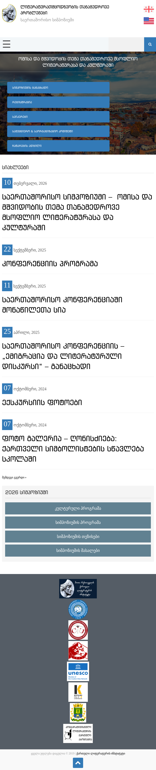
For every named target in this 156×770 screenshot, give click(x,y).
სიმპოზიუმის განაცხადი (30, 87)
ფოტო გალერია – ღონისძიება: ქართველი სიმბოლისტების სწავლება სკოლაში (73, 448)
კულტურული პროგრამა (78, 508)
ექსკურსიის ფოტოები (42, 402)
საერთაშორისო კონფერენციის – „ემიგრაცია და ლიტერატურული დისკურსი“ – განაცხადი (63, 356)
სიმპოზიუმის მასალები (78, 550)
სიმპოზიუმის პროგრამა (78, 522)
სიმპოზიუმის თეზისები (78, 536)
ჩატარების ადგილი (27, 146)
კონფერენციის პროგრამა (50, 263)
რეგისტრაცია (22, 102)
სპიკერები (20, 117)
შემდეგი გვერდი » (14, 477)
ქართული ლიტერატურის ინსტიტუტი (100, 753)
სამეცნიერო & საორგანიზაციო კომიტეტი (42, 131)
